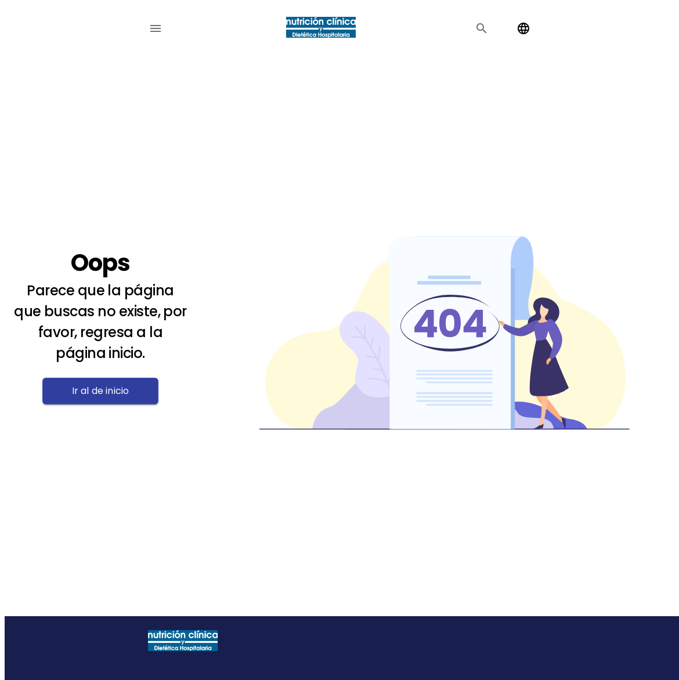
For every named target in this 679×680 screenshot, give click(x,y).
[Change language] (523, 28)
